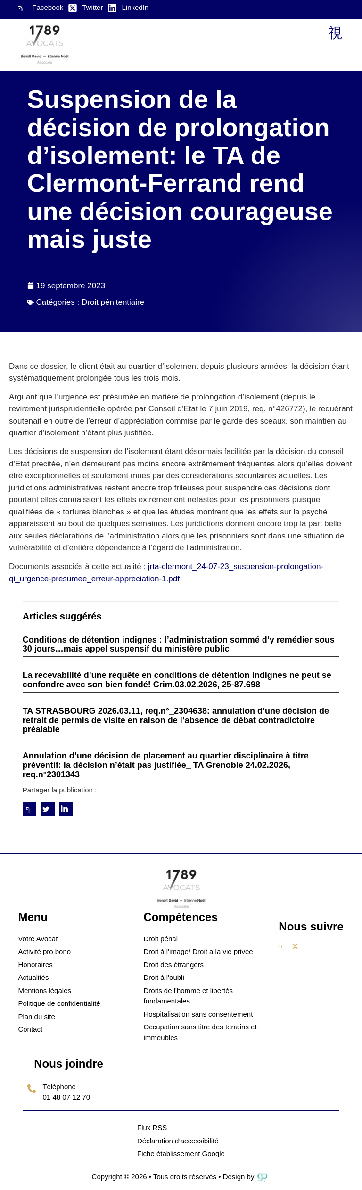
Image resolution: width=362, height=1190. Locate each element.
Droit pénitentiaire (113, 302)
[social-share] (29, 809)
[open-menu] (335, 33)
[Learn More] (68, 1095)
